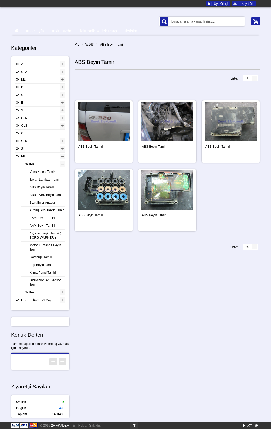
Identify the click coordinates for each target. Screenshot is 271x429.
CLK (24, 118)
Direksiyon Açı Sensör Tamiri (45, 282)
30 (247, 78)
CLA (24, 72)
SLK (24, 141)
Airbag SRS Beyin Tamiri (47, 210)
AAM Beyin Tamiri (42, 225)
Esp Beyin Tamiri (41, 265)
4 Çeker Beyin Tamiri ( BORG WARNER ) (45, 235)
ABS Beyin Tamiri (112, 44)
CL (23, 133)
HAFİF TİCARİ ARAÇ (36, 300)
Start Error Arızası (42, 202)
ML (77, 44)
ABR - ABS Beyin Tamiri (46, 195)
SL (23, 149)
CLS (24, 126)
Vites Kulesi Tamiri (43, 172)
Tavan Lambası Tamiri (45, 179)
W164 (29, 292)
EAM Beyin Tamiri (42, 218)
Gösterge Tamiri (41, 257)
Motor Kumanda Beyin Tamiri (45, 247)
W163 (89, 44)
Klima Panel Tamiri (43, 272)
